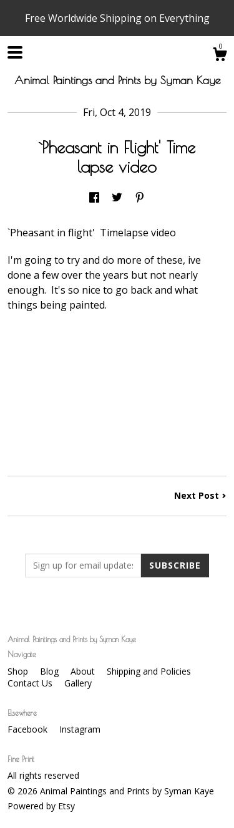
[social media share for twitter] (117, 198)
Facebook (28, 729)
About (84, 671)
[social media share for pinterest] (140, 198)
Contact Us (31, 683)
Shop (19, 671)
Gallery (78, 683)
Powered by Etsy (41, 806)
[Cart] (220, 55)
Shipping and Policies (149, 671)
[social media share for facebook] (94, 198)
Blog (50, 671)
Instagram (79, 729)
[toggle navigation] (14, 52)
